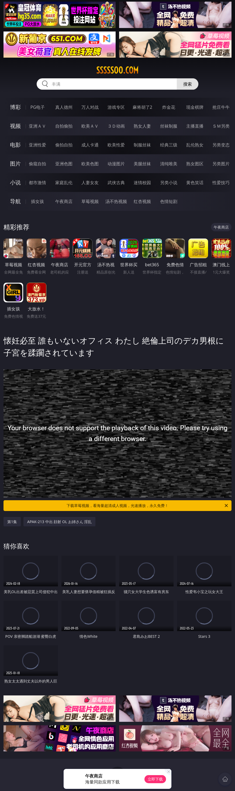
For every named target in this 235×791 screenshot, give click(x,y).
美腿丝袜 (142, 164)
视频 (15, 126)
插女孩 (37, 201)
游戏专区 (116, 107)
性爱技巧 (221, 183)
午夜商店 (63, 201)
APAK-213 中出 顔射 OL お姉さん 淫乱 (59, 521)
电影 (15, 144)
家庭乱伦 (63, 183)
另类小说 (168, 183)
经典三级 (168, 145)
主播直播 (194, 126)
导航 (15, 201)
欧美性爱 (116, 145)
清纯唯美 (168, 164)
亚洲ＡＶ (37, 126)
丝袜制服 (168, 126)
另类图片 (221, 164)
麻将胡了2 (142, 107)
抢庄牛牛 (221, 107)
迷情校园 (142, 183)
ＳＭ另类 (221, 126)
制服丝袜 (142, 145)
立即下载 (155, 779)
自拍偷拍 (63, 126)
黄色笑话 (194, 183)
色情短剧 (168, 201)
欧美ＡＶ (90, 126)
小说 (15, 182)
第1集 (12, 521)
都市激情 (37, 183)
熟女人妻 (142, 126)
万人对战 (90, 107)
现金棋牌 (194, 107)
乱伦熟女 (194, 145)
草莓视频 (90, 201)
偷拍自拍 (63, 145)
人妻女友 (90, 183)
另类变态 (221, 145)
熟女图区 (194, 164)
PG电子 (37, 107)
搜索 (187, 84)
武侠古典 (116, 183)
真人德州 (63, 107)
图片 (15, 163)
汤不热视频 (116, 201)
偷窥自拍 (37, 164)
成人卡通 (90, 145)
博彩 (15, 107)
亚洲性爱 (37, 145)
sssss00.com (117, 70)
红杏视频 (142, 201)
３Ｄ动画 (116, 126)
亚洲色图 (63, 164)
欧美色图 (90, 164)
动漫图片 (116, 164)
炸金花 (168, 107)
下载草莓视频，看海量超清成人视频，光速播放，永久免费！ (148, 505)
